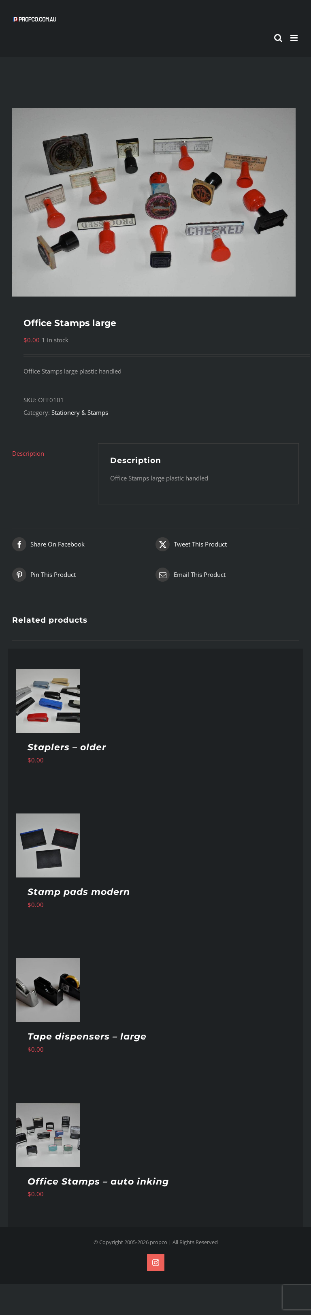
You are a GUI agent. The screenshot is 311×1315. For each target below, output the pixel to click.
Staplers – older (67, 747)
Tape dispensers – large (87, 1036)
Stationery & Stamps (79, 412)
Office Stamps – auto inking (98, 1181)
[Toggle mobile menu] (294, 38)
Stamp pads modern (79, 891)
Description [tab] (28, 453)
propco (158, 1242)
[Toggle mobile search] (278, 38)
